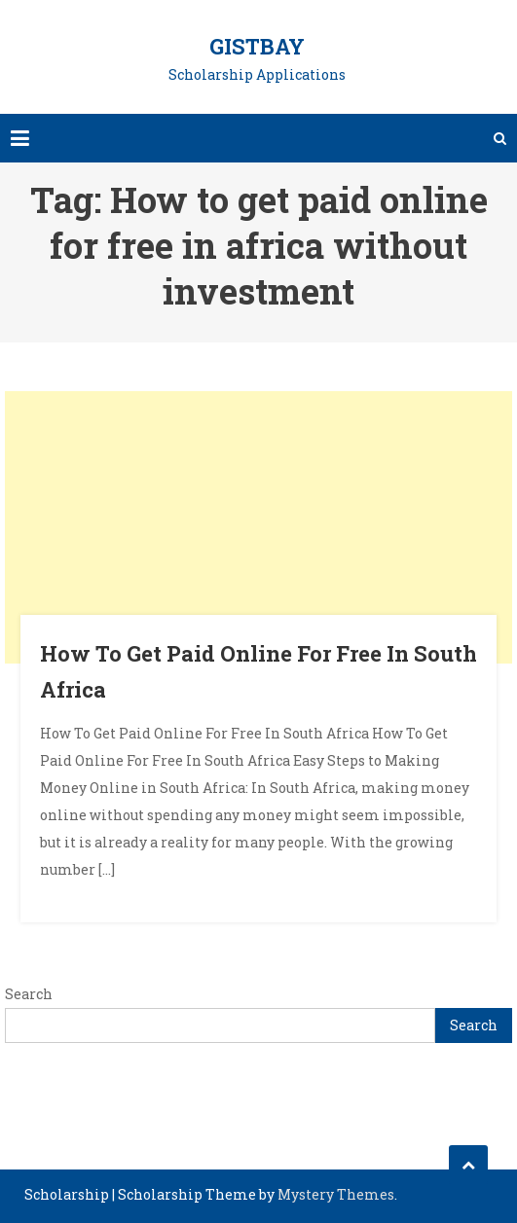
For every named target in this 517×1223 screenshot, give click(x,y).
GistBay (257, 46)
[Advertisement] (258, 527)
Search (29, 994)
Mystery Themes (335, 1194)
